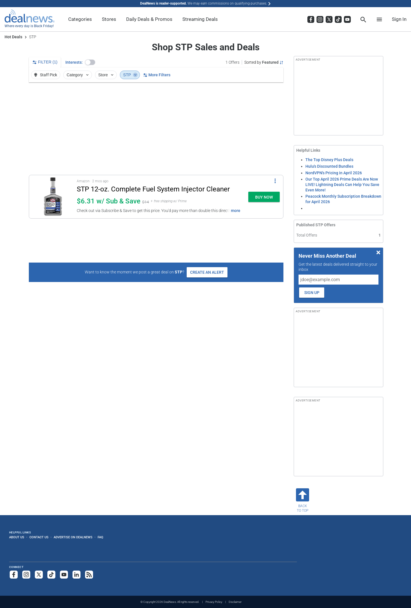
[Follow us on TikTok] (51, 574)
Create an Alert (207, 272)
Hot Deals (13, 37)
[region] (156, 128)
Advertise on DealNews (73, 537)
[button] (90, 62)
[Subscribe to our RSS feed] (89, 574)
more (235, 210)
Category (78, 75)
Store (106, 75)
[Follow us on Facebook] (13, 574)
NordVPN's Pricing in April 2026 (333, 173)
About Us (16, 537)
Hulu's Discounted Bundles (329, 166)
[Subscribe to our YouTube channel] (63, 574)
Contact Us (39, 537)
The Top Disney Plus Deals (329, 159)
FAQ (100, 537)
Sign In (399, 19)
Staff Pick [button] (45, 75)
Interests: (74, 62)
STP (130, 75)
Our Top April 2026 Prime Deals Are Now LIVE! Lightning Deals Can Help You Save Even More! (342, 184)
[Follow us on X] (38, 574)
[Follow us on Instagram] (26, 574)
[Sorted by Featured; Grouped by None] (263, 62)
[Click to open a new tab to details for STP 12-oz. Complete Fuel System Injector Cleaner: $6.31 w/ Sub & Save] (53, 196)
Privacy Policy (214, 601)
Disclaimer (235, 601)
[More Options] (275, 180)
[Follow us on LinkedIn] (76, 574)
